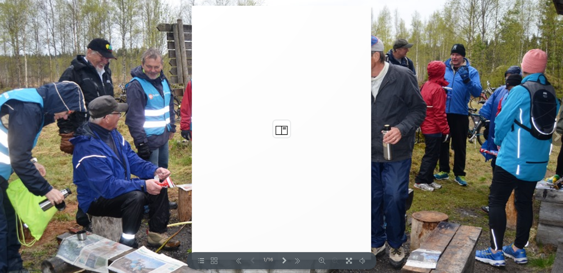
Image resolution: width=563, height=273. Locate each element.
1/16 (268, 259)
